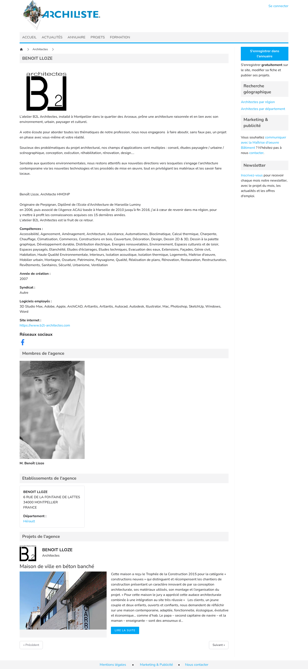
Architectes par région (258, 102)
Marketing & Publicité (156, 664)
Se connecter (279, 6)
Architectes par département (263, 109)
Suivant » (219, 645)
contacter (256, 153)
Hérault (29, 521)
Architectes (40, 49)
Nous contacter (196, 664)
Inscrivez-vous (252, 175)
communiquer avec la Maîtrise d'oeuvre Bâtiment (263, 142)
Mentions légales (113, 664)
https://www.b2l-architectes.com (45, 325)
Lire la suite (125, 630)
